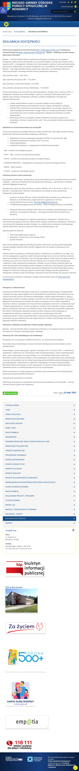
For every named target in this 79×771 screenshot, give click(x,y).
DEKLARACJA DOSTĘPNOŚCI (15, 518)
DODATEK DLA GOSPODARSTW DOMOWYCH (21, 478)
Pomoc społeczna (12, 414)
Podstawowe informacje (15, 455)
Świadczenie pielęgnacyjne (16, 446)
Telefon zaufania (12, 500)
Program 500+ (11, 437)
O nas (7, 410)
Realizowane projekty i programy (19, 496)
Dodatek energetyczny (15, 464)
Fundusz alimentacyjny (15, 450)
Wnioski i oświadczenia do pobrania (20, 509)
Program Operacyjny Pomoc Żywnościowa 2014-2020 (27, 441)
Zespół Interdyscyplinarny (17, 487)
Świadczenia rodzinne (14, 419)
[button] (3, 10)
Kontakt (8, 523)
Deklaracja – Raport (14, 514)
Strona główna (19, 32)
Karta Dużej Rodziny (14, 423)
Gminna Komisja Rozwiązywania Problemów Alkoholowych (30, 482)
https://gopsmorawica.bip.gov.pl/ (32, 52)
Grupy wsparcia (12, 432)
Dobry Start (10, 428)
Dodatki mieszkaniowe (15, 459)
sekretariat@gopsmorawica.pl (46, 202)
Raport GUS (10, 505)
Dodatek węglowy (13, 473)
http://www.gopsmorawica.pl (47, 50)
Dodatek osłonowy (13, 469)
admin (61, 393)
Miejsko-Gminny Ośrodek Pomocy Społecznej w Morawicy (32, 6)
